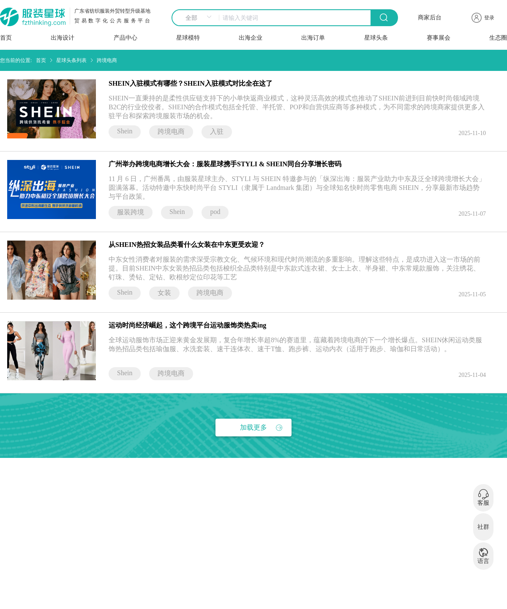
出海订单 (313, 38)
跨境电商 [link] (107, 60)
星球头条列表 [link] (71, 60)
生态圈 (498, 38)
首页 (6, 38)
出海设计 (62, 38)
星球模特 (188, 38)
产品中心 (125, 38)
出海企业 (250, 38)
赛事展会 (438, 38)
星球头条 (376, 38)
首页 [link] (41, 60)
